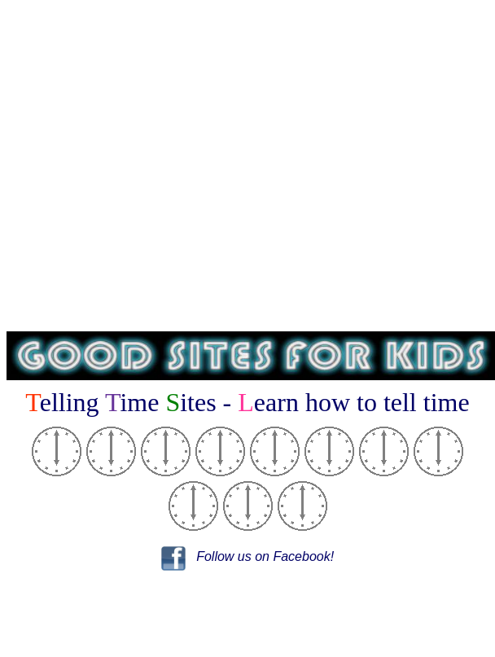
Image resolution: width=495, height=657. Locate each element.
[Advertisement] (244, 165)
